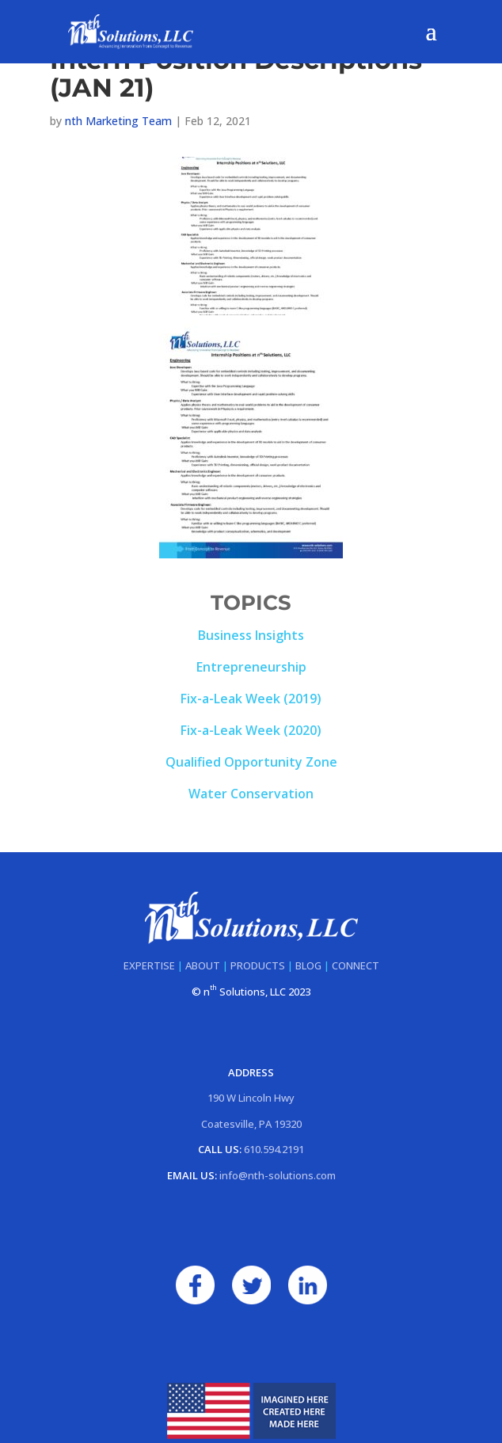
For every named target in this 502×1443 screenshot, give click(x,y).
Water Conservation (251, 793)
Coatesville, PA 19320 (251, 1124)
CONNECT (355, 965)
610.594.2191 (274, 1149)
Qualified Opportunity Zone (251, 762)
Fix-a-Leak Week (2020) (251, 730)
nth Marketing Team (118, 120)
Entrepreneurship (251, 667)
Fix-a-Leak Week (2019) (251, 698)
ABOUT (202, 965)
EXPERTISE (149, 965)
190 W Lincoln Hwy (251, 1098)
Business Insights (251, 635)
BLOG (308, 965)
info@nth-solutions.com (277, 1175)
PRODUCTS (257, 965)
